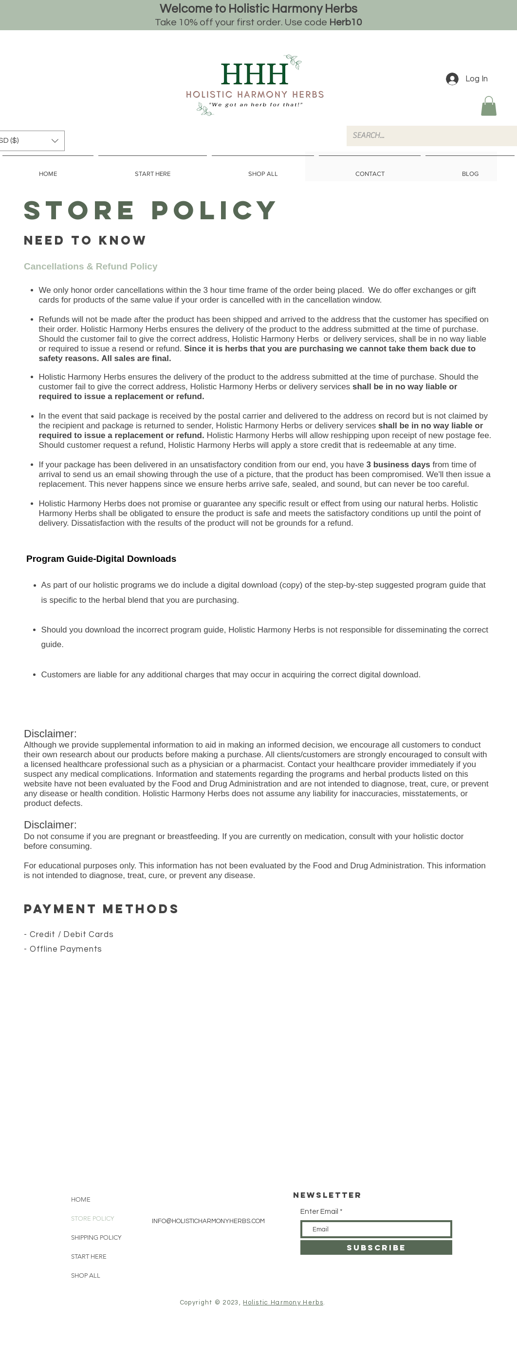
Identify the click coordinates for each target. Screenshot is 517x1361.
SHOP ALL (85, 1275)
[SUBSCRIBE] (376, 1247)
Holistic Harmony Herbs (283, 1302)
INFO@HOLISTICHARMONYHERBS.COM (208, 1221)
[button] (488, 106)
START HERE (89, 1256)
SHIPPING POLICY (96, 1237)
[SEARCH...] (428, 136)
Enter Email (319, 1211)
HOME (81, 1199)
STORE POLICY (92, 1218)
